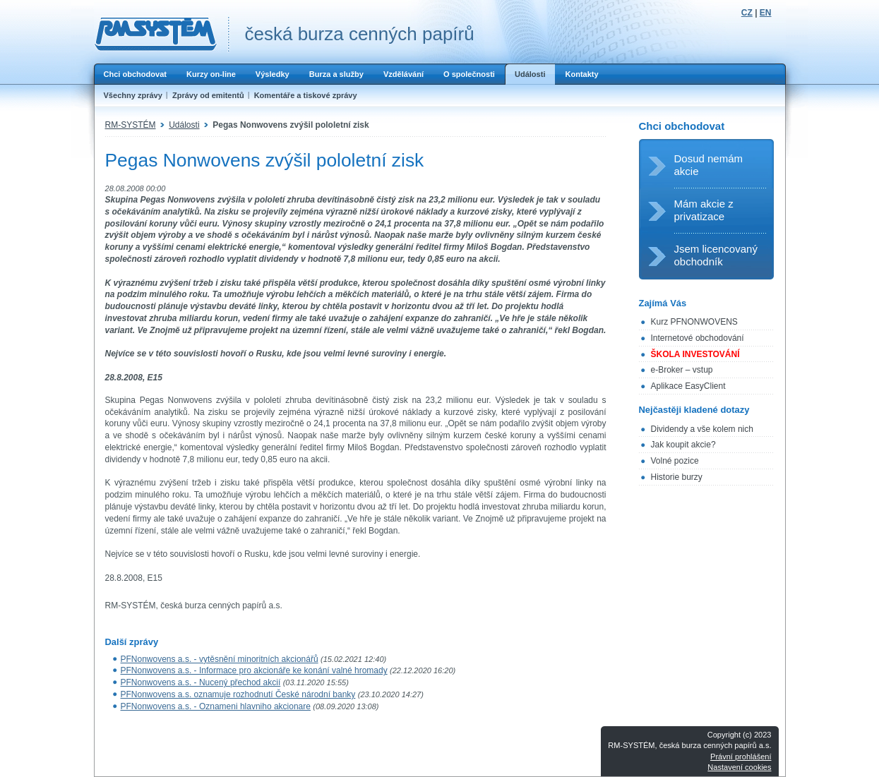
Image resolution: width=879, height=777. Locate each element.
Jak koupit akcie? (683, 445)
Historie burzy (676, 477)
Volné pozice (675, 461)
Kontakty (581, 74)
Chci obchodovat (135, 74)
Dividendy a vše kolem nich (702, 429)
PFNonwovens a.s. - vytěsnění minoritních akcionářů (219, 659)
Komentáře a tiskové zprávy (305, 95)
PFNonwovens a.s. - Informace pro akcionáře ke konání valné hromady (254, 670)
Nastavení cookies (739, 767)
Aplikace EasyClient (688, 386)
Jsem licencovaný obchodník (716, 255)
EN (766, 13)
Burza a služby (336, 74)
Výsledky (272, 74)
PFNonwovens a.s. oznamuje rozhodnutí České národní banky (238, 694)
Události (530, 74)
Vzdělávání (403, 74)
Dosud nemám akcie (708, 164)
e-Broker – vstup (682, 370)
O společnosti (469, 74)
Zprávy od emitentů (208, 95)
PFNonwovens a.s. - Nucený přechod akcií (201, 682)
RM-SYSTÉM (130, 125)
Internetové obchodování (697, 338)
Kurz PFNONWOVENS (694, 322)
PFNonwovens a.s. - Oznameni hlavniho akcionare (216, 706)
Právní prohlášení (740, 756)
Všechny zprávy (133, 95)
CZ (747, 13)
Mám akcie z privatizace (704, 210)
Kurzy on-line (211, 74)
